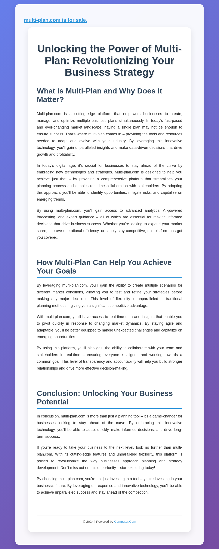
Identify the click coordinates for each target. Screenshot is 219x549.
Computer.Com (125, 521)
